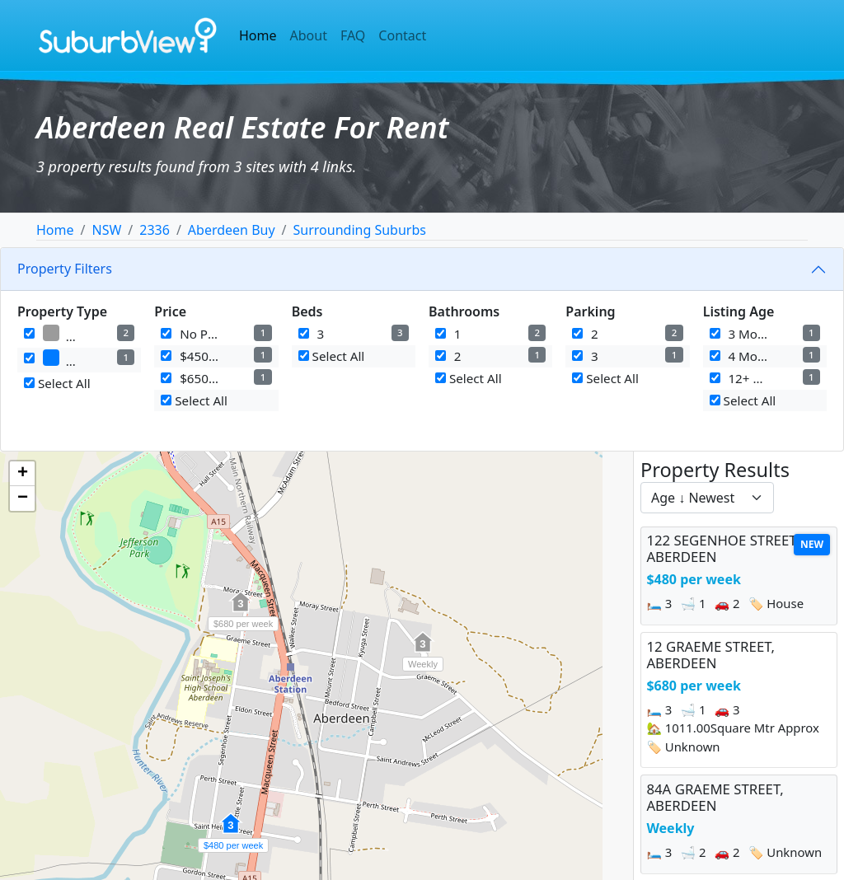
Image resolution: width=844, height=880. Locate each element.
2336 (154, 230)
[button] (231, 832)
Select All (57, 383)
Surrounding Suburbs (359, 230)
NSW (106, 230)
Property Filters (64, 269)
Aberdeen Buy (231, 230)
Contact (402, 35)
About (308, 35)
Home (258, 35)
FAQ (352, 35)
